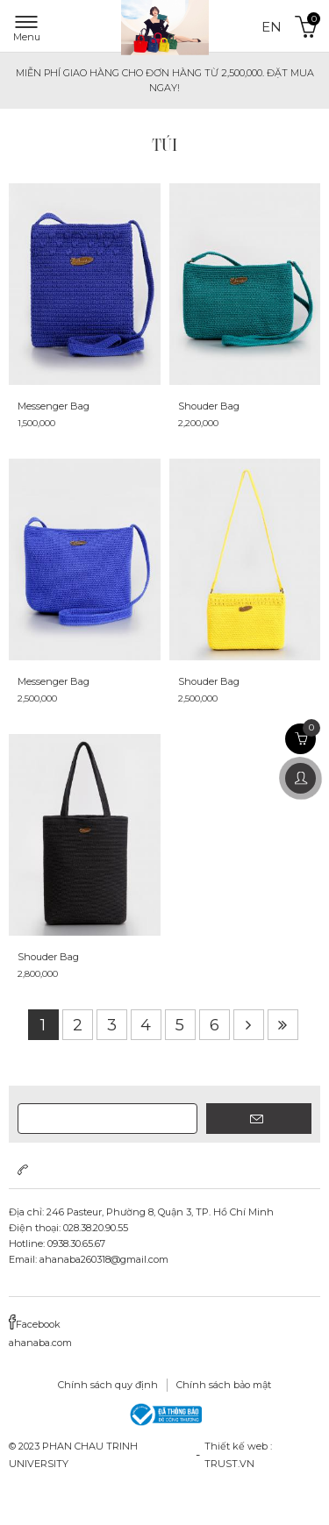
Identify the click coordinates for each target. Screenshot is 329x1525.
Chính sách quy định (108, 1385)
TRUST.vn (229, 1463)
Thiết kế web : (238, 1446)
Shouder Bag (209, 406)
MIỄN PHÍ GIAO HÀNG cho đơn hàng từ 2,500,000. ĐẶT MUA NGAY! (165, 80)
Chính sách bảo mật (223, 1385)
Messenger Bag (53, 406)
